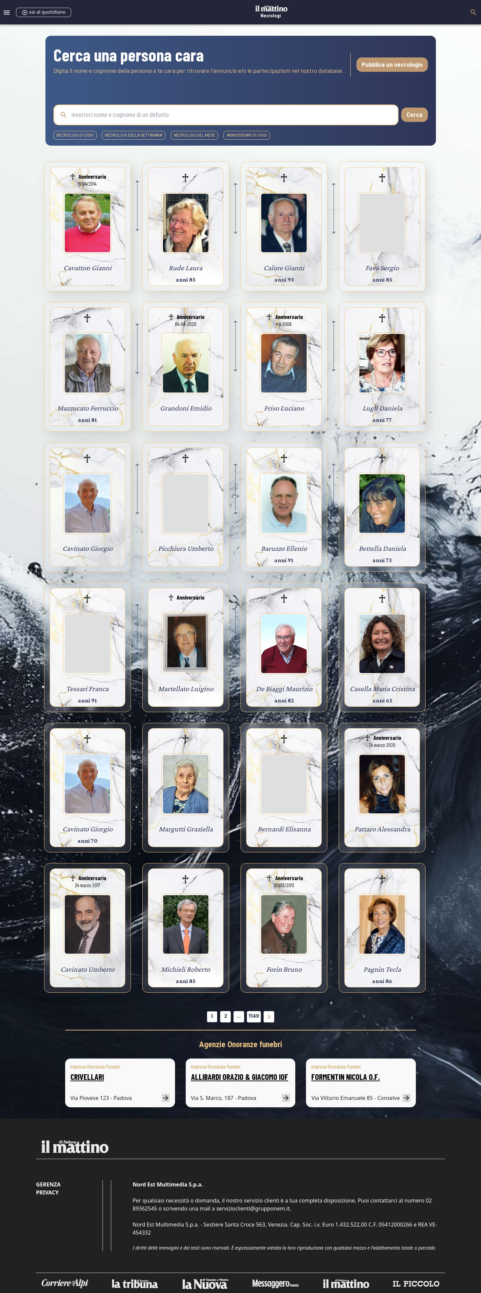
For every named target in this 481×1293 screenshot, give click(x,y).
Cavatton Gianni (87, 268)
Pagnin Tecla (382, 969)
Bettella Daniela (382, 548)
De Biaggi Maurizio (284, 688)
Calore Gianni (284, 268)
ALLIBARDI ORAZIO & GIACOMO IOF (239, 1077)
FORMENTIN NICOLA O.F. (345, 1077)
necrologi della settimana (133, 135)
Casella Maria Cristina (382, 688)
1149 (254, 1016)
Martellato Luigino (185, 688)
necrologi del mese (194, 135)
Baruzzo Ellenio (284, 548)
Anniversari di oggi (246, 135)
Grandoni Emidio (185, 408)
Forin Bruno (284, 969)
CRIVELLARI (87, 1077)
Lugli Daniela (382, 408)
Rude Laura (185, 268)
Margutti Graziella (186, 829)
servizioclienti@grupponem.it (253, 1208)
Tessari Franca (87, 688)
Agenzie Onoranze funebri (240, 1044)
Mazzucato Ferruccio (87, 408)
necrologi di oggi (75, 135)
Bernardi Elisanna (284, 829)
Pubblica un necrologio (392, 64)
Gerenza (48, 1184)
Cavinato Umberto (87, 969)
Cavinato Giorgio (87, 548)
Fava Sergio (382, 268)
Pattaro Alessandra (382, 829)
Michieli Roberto (185, 969)
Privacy (47, 1192)
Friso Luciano (284, 408)
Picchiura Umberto (185, 548)
